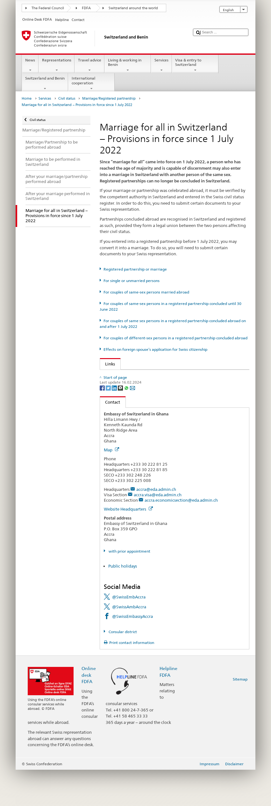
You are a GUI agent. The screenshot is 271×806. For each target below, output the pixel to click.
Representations (56, 65)
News (30, 65)
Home (27, 98)
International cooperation (91, 83)
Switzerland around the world (133, 8)
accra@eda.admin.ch (156, 525)
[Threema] (121, 423)
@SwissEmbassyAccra (132, 652)
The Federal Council (48, 8)
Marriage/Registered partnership (109, 98)
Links (107, 363)
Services (161, 65)
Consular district (122, 668)
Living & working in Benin (128, 65)
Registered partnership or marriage (135, 269)
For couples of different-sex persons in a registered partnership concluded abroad (175, 338)
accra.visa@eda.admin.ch (158, 531)
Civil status (66, 98)
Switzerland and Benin (45, 83)
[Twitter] (109, 423)
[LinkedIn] (115, 423)
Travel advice (89, 65)
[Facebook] (103, 423)
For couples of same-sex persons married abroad (146, 292)
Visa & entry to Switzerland (195, 65)
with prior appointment (129, 587)
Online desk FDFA (89, 711)
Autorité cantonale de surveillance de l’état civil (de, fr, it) (161, 395)
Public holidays (122, 602)
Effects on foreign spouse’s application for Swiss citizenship (155, 349)
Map (111, 486)
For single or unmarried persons (131, 280)
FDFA (86, 8)
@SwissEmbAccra (129, 633)
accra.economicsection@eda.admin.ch (181, 536)
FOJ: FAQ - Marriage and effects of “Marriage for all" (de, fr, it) (166, 375)
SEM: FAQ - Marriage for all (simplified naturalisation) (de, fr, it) (167, 385)
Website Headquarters (128, 545)
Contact (110, 438)
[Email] (132, 423)
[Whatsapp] (127, 423)
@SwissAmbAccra (129, 642)
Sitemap (240, 715)
